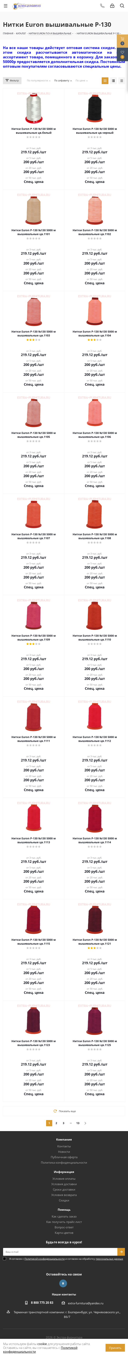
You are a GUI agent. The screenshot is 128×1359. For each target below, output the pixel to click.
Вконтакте (63, 1283)
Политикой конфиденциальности (44, 1259)
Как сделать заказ (64, 1216)
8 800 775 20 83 (42, 1302)
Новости (64, 1152)
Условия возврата (64, 1195)
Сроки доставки (64, 1189)
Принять (115, 1348)
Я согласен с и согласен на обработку (66, 1259)
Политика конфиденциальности (64, 1162)
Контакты (64, 1146)
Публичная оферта (64, 1157)
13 (77, 1123)
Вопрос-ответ (64, 1227)
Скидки (64, 1200)
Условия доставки (64, 1184)
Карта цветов (64, 1233)
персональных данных (109, 1259)
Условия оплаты (64, 1179)
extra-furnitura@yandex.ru (85, 1303)
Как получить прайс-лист (64, 1222)
